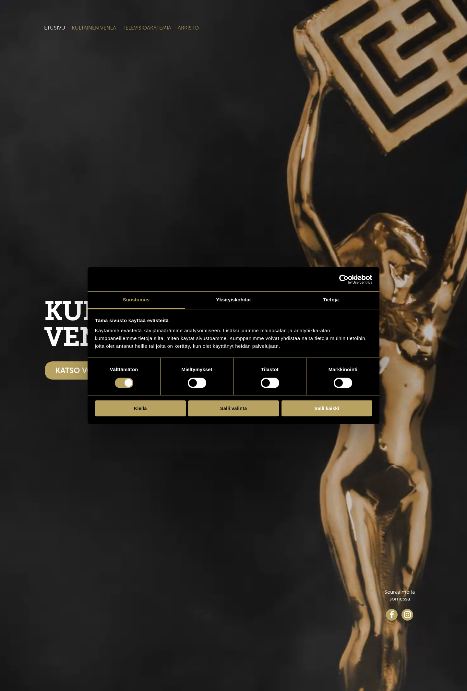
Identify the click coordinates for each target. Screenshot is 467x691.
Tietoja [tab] (331, 299)
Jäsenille (410, 28)
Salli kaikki (326, 408)
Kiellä (140, 408)
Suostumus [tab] (136, 299)
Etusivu (54, 28)
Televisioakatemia (147, 28)
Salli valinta (233, 408)
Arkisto (188, 28)
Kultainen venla (94, 28)
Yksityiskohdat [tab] (233, 299)
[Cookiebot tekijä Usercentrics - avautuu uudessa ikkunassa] (344, 279)
